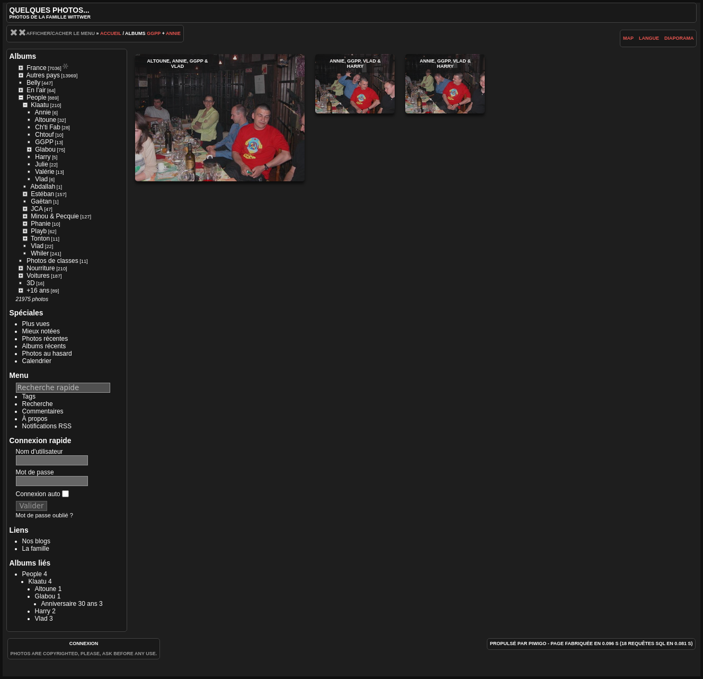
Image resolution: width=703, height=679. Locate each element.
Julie (41, 164)
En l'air (36, 90)
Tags (28, 396)
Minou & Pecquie (55, 216)
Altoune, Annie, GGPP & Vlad (220, 117)
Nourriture (40, 268)
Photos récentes (45, 338)
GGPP (154, 33)
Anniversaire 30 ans (69, 603)
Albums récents (44, 346)
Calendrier (36, 361)
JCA (37, 209)
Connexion (84, 643)
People (36, 97)
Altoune (46, 120)
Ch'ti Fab (47, 127)
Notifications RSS (47, 426)
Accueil (110, 33)
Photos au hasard (47, 353)
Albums (23, 56)
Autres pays (43, 75)
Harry (42, 157)
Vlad (41, 179)
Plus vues (36, 324)
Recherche (37, 404)
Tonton (40, 238)
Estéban (42, 194)
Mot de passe (35, 472)
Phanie (40, 223)
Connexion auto (42, 494)
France (36, 68)
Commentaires (43, 411)
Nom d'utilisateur (39, 451)
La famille (35, 548)
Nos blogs (36, 541)
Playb (39, 231)
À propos (35, 418)
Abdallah (43, 186)
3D (30, 283)
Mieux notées (41, 331)
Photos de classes (52, 260)
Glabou (45, 149)
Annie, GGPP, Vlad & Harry (355, 83)
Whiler (40, 253)
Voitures (37, 275)
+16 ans (37, 290)
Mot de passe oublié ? (44, 515)
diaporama (679, 38)
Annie (173, 33)
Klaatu (40, 105)
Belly (33, 82)
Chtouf (44, 134)
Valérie (44, 171)
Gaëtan (41, 201)
